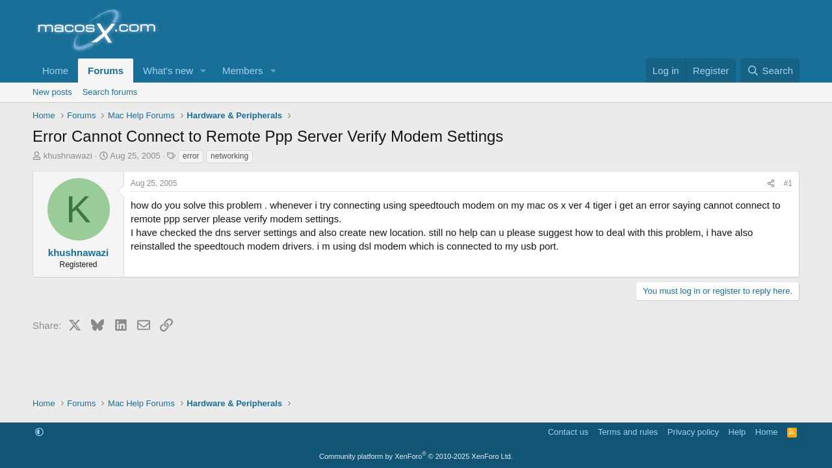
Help (737, 432)
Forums (106, 70)
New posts (52, 92)
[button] (203, 70)
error (191, 156)
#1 (788, 183)
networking (229, 156)
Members (242, 70)
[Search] (770, 70)
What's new (168, 70)
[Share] (770, 183)
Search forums (110, 92)
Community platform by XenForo (416, 456)
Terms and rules (628, 432)
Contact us (568, 432)
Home (55, 70)
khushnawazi (68, 156)
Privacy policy (693, 432)
